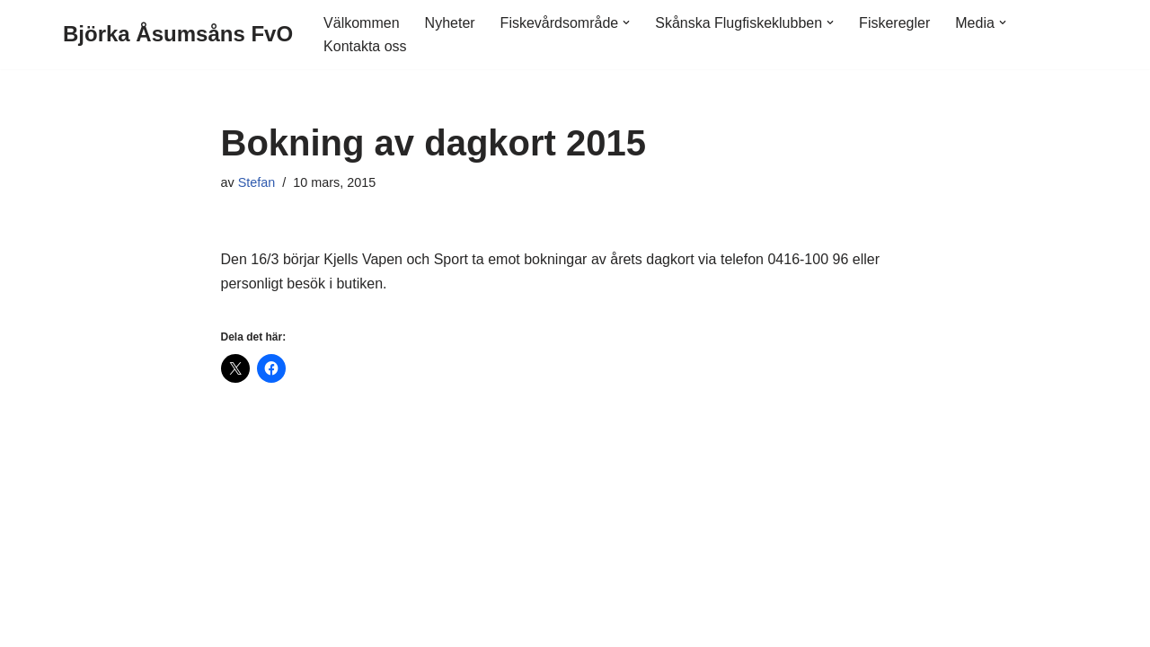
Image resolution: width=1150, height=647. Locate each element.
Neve (79, 624)
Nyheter (450, 23)
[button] (626, 22)
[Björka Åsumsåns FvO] (178, 34)
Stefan (257, 182)
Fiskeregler (894, 23)
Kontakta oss (365, 46)
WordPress (212, 624)
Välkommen (361, 23)
